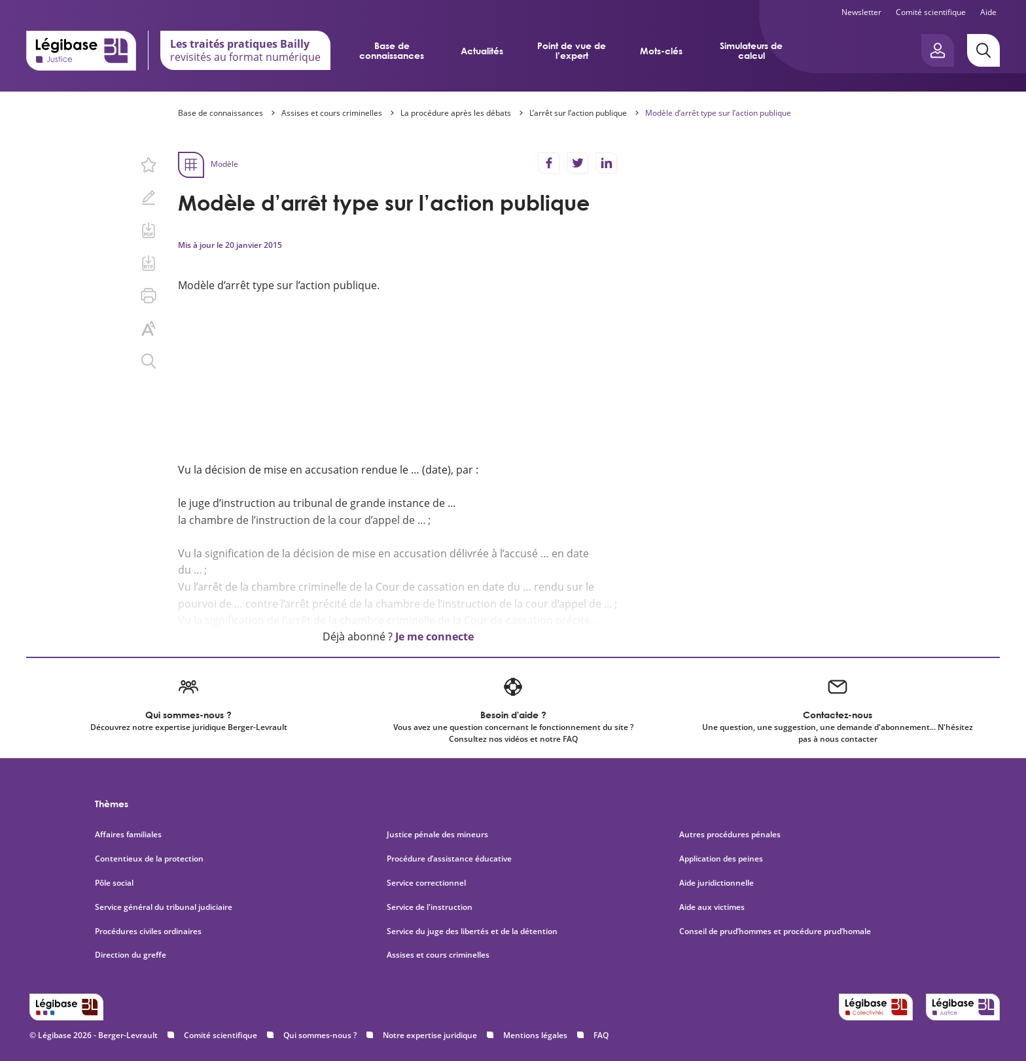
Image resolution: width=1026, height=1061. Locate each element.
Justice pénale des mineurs (437, 834)
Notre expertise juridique (430, 1035)
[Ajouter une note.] (148, 197)
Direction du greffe (130, 955)
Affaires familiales (128, 834)
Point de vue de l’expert (571, 50)
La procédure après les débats (455, 112)
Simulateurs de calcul (751, 50)
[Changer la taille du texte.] (148, 328)
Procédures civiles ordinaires (148, 931)
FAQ (601, 1035)
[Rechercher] (983, 50)
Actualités (482, 50)
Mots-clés (661, 50)
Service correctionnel (426, 883)
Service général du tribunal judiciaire (163, 907)
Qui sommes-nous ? (320, 1035)
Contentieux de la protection (149, 859)
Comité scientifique (931, 12)
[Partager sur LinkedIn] (606, 163)
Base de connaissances (391, 50)
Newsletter (861, 12)
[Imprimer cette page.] (148, 296)
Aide (988, 12)
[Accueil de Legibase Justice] (81, 50)
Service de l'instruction (429, 907)
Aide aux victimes (712, 907)
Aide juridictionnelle (716, 883)
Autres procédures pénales (730, 834)
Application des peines (721, 859)
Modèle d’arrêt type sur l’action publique (718, 112)
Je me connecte (434, 636)
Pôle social (114, 883)
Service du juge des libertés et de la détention (472, 931)
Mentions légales (535, 1035)
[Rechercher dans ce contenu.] (148, 361)
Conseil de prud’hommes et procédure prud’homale (776, 931)
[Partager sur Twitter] (578, 163)
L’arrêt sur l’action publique (578, 112)
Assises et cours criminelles (331, 112)
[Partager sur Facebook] (549, 163)
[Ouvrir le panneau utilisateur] (937, 50)
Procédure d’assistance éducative (450, 859)
